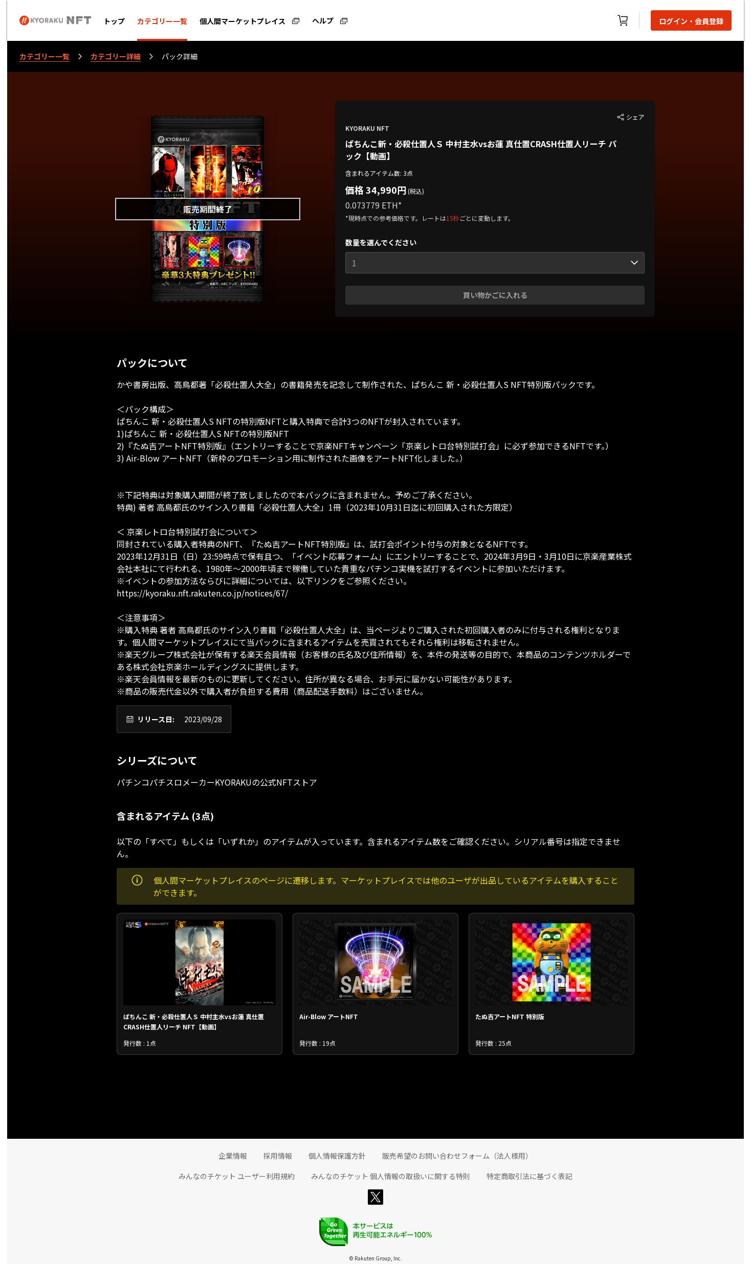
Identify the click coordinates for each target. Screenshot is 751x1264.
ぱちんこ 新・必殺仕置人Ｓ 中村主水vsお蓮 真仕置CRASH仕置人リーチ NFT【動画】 (193, 1021)
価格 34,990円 (375, 189)
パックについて (152, 363)
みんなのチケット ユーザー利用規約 (237, 1176)
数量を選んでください (380, 242)
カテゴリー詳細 (116, 56)
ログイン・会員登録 (691, 21)
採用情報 (277, 1156)
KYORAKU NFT (367, 128)
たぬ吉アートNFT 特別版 (509, 1016)
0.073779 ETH (371, 205)
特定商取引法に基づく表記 (529, 1176)
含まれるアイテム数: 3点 (379, 173)
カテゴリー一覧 (162, 21)
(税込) (415, 191)
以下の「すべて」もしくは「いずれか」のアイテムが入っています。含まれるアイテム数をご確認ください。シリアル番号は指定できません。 (369, 847)
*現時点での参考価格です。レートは (395, 218)
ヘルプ (323, 20)
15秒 (452, 218)
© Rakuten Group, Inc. (375, 1258)
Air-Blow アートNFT (328, 1016)
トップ (114, 21)
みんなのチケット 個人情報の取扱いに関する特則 (390, 1176)
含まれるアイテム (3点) (165, 815)
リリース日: (155, 719)
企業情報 (232, 1156)
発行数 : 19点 (317, 1043)
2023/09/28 (203, 719)
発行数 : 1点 (139, 1043)
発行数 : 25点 (493, 1043)
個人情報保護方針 (337, 1156)
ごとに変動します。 (486, 218)
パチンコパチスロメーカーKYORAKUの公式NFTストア (217, 782)
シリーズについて (157, 760)
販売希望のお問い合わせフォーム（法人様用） (457, 1156)
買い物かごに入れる (495, 295)
